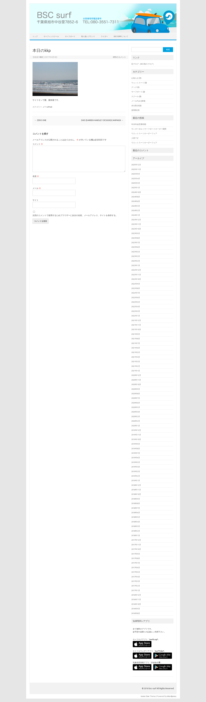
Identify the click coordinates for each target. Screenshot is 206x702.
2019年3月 (135, 471)
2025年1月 (135, 187)
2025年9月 (135, 174)
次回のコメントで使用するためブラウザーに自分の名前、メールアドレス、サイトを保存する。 (75, 215)
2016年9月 (135, 609)
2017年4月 (135, 577)
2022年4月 (135, 306)
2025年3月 (135, 183)
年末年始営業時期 (138, 124)
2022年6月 (135, 297)
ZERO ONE (40, 120)
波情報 (134, 110)
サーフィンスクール (51, 36)
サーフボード (70, 36)
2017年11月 (136, 545)
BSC (41, 57)
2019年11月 (136, 435)
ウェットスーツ (137, 83)
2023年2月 (135, 261)
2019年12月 (136, 430)
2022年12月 (136, 270)
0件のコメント (119, 57)
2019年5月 (135, 462)
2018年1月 (135, 535)
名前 (36, 176)
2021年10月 (136, 329)
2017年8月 (135, 558)
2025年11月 (136, 169)
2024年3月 (135, 206)
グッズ (134, 87)
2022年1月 (135, 316)
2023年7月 (135, 242)
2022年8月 (135, 288)
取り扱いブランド (88, 36)
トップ (35, 36)
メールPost (47, 107)
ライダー (104, 36)
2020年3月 (135, 416)
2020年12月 (136, 375)
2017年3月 (135, 581)
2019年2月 (135, 476)
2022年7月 (135, 293)
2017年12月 (136, 540)
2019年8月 (135, 448)
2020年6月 (135, 403)
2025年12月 (136, 165)
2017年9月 (135, 554)
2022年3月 (135, 311)
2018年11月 (136, 490)
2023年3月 (135, 256)
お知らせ (135, 78)
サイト (35, 200)
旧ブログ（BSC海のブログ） (143, 64)
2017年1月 (135, 590)
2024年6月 (135, 201)
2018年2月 (135, 531)
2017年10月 (136, 549)
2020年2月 (135, 421)
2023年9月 (135, 233)
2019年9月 (135, 444)
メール (37, 188)
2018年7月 (135, 508)
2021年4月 (135, 357)
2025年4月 (135, 178)
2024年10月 (136, 192)
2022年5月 (135, 302)
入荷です (135, 138)
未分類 (134, 106)
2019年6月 (135, 458)
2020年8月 (135, 394)
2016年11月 (136, 599)
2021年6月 (135, 348)
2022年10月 (136, 279)
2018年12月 (136, 485)
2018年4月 (135, 522)
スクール (135, 96)
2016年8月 (135, 613)
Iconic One (145, 696)
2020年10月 (136, 384)
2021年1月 (135, 371)
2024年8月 (135, 197)
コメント (38, 144)
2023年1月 (135, 265)
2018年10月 (136, 494)
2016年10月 (136, 604)
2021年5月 (135, 352)
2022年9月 (135, 284)
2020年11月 (136, 380)
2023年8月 (135, 238)
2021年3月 (135, 361)
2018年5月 (135, 517)
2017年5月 (135, 572)
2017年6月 (135, 567)
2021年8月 (135, 339)
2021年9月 (135, 334)
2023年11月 (136, 224)
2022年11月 (136, 275)
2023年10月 (136, 229)
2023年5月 (135, 252)
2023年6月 (135, 247)
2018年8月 (135, 503)
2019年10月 (136, 439)
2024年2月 (135, 210)
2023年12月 (136, 220)
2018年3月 (135, 526)
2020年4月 (135, 412)
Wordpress (171, 696)
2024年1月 (135, 215)
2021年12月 (136, 320)
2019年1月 (135, 480)
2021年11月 (136, 325)
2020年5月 (135, 407)
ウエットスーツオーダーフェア (144, 133)
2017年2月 (135, 586)
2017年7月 (135, 563)
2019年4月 (135, 467)
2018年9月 (135, 499)
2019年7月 (135, 453)
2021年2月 (135, 366)
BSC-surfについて (121, 36)
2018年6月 (135, 513)
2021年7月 (135, 343)
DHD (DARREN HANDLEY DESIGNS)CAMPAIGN (102, 120)
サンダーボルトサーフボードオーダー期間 (148, 129)
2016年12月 (136, 595)
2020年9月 (135, 389)
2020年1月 (135, 426)
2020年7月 (135, 398)
